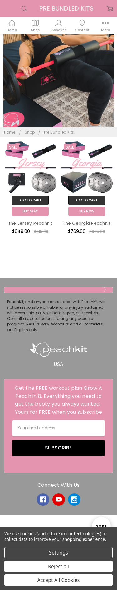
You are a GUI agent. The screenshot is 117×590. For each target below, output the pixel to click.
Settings (58, 552)
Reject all (58, 566)
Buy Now (30, 211)
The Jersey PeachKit (30, 223)
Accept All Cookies (58, 580)
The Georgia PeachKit (86, 223)
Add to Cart (30, 200)
